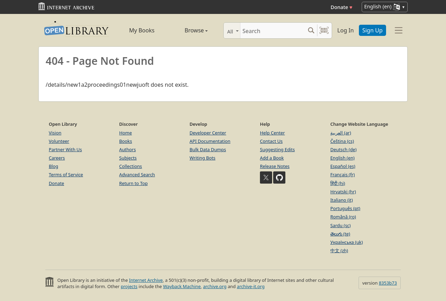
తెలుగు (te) (340, 234)
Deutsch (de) (343, 149)
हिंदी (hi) (337, 183)
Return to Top (133, 183)
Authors (127, 149)
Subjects (128, 158)
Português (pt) (345, 208)
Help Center (272, 133)
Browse (188, 30)
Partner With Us (65, 149)
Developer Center (208, 133)
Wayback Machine (182, 286)
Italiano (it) (341, 200)
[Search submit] (311, 30)
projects (129, 286)
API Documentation (210, 141)
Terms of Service (66, 174)
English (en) (342, 158)
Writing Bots (202, 158)
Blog (53, 166)
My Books (142, 30)
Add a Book (272, 158)
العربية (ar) (340, 133)
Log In (345, 30)
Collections (130, 166)
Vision (55, 133)
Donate (342, 7)
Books (125, 141)
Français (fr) (342, 174)
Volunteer (59, 141)
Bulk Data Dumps (208, 149)
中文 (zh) (339, 250)
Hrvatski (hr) (343, 191)
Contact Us (271, 141)
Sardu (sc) (340, 225)
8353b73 (388, 283)
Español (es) (342, 166)
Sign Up (372, 30)
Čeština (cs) (342, 141)
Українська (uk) (346, 242)
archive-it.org (251, 286)
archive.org (214, 286)
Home (125, 133)
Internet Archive (146, 280)
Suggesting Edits (277, 149)
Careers (57, 158)
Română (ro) (343, 217)
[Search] (272, 30)
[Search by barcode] (324, 30)
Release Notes (275, 166)
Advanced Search (137, 174)
